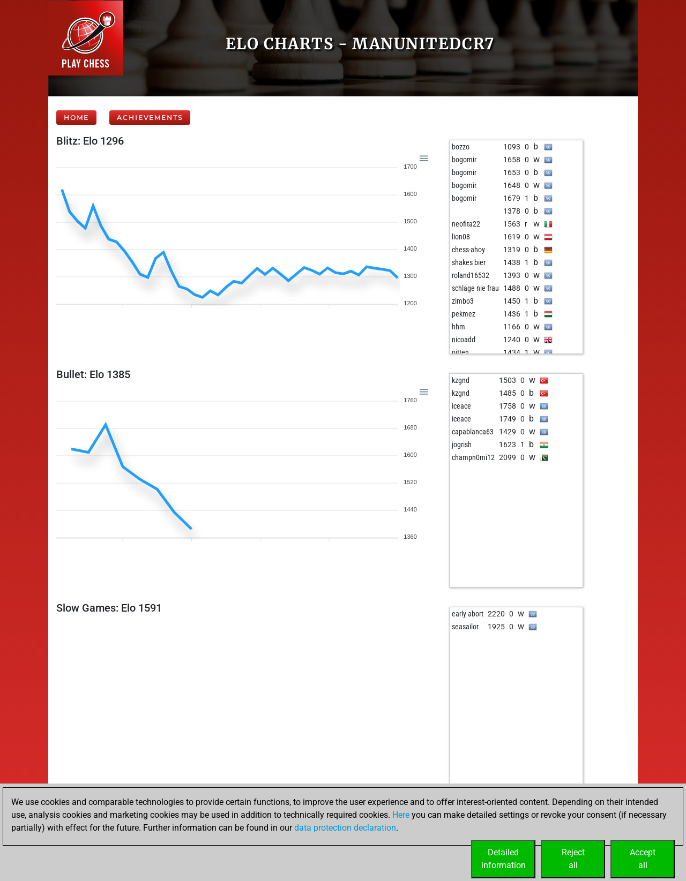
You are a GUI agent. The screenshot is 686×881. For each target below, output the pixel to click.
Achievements (150, 118)
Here (400, 815)
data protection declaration (345, 828)
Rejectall (573, 858)
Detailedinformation (503, 858)
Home (76, 118)
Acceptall (642, 858)
